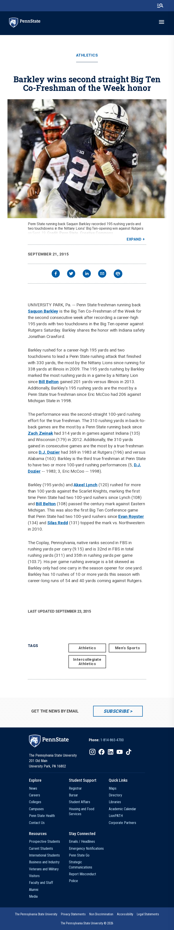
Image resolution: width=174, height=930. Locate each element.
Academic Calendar (122, 809)
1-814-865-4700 (112, 740)
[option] (106, 740)
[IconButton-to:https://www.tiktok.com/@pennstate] (128, 751)
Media (33, 896)
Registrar (75, 788)
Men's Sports (127, 648)
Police (73, 881)
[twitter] (71, 274)
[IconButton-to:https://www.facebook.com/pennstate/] (101, 751)
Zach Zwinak (40, 433)
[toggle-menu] (161, 22)
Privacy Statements (73, 914)
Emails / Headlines (82, 841)
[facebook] (56, 274)
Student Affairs (79, 802)
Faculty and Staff (41, 882)
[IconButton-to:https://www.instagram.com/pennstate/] (92, 751)
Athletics (87, 55)
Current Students (41, 848)
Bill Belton (49, 381)
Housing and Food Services (81, 811)
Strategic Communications (80, 864)
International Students (44, 855)
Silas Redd (57, 522)
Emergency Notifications (86, 848)
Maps (112, 788)
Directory (115, 795)
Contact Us (37, 823)
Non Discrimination (101, 914)
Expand (134, 239)
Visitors (34, 876)
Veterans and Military (44, 869)
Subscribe (116, 711)
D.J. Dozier (49, 452)
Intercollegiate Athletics (87, 661)
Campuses (36, 809)
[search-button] (160, 5)
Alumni (33, 890)
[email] (102, 274)
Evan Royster (131, 516)
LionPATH (116, 816)
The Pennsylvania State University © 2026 (87, 923)
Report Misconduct (82, 874)
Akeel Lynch (85, 484)
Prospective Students (44, 841)
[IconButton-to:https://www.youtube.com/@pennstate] (119, 751)
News (33, 788)
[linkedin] (87, 274)
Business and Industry (44, 862)
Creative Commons (96, 233)
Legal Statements (148, 914)
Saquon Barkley (43, 311)
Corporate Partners (122, 823)
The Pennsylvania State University (36, 914)
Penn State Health (42, 816)
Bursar (73, 795)
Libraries (115, 802)
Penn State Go (79, 855)
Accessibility (125, 914)
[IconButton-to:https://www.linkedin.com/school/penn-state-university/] (110, 751)
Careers (34, 795)
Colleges (35, 802)
